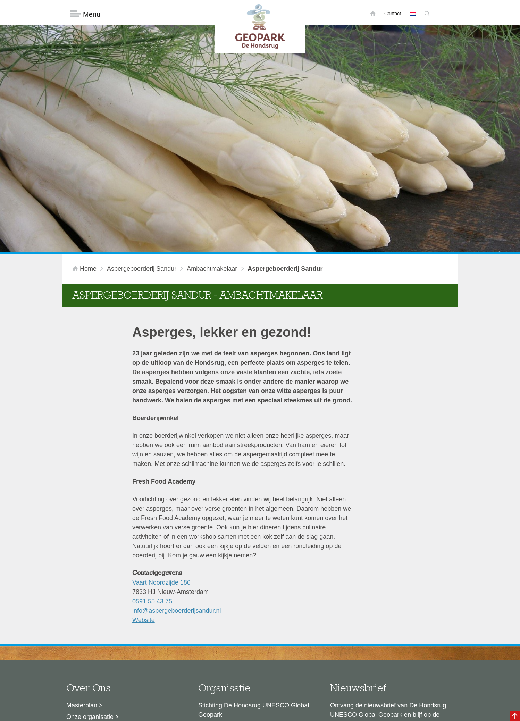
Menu (85, 14)
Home (85, 157)
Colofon (220, 712)
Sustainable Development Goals (111, 617)
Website (143, 508)
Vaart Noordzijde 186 (161, 471)
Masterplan (81, 594)
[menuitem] (413, 13)
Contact (392, 13)
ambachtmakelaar (212, 157)
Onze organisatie (90, 605)
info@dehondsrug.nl (226, 656)
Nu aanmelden (361, 635)
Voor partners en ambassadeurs (110, 628)
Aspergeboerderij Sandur (141, 157)
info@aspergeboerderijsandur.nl (176, 499)
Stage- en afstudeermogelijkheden (113, 640)
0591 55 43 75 (152, 490)
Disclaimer (194, 712)
